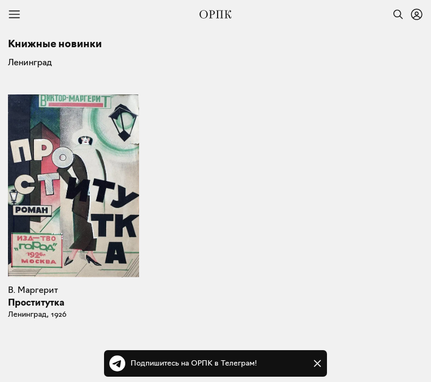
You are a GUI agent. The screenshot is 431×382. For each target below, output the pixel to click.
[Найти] (395, 14)
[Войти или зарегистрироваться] (416, 14)
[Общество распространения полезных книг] (215, 14)
